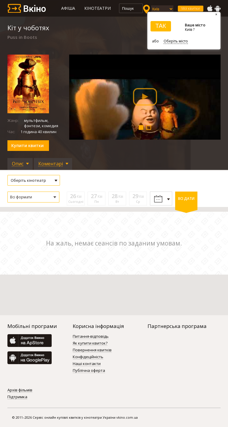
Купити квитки (27, 145)
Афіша (68, 8)
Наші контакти (87, 363)
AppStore (210, 8)
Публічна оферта (89, 370)
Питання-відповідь (91, 336)
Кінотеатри (97, 8)
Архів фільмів (19, 390)
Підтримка (17, 397)
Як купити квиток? (90, 343)
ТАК (160, 26)
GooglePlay (218, 8)
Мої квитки (190, 8)
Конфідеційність (88, 357)
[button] (33, 197)
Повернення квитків (92, 350)
